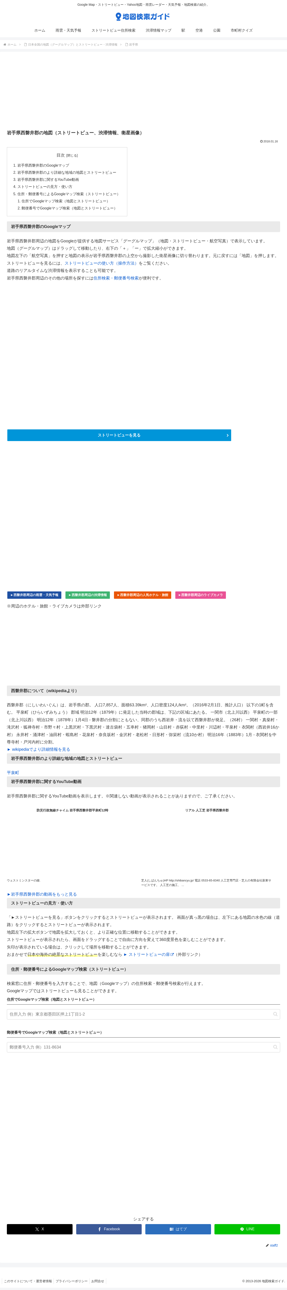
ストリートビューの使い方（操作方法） (102, 265)
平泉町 (13, 775)
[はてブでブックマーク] (178, 1231)
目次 (61, 155)
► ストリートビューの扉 (148, 956)
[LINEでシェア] (247, 1231)
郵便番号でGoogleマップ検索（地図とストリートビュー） (70, 210)
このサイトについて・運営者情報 (28, 1283)
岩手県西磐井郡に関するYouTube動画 (48, 180)
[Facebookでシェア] (109, 1231)
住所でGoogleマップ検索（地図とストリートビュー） (66, 203)
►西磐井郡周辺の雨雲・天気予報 (34, 597)
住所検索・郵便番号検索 (116, 280)
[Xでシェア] (40, 1231)
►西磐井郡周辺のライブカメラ (200, 597)
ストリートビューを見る (119, 437)
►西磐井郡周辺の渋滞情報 (87, 597)
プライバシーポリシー (73, 1283)
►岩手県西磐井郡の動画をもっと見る (42, 896)
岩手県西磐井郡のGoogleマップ (43, 165)
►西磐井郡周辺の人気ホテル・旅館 (142, 597)
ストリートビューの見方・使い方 (44, 188)
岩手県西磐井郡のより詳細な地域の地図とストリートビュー (66, 173)
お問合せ (100, 1283)
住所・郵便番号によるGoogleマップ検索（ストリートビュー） (69, 195)
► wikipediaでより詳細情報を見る (38, 752)
